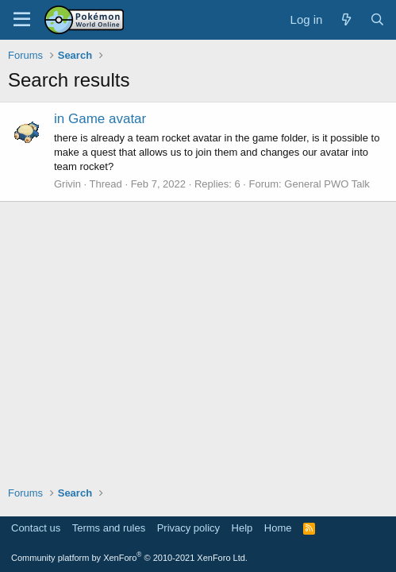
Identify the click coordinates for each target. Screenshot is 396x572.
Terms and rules (108, 528)
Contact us (35, 528)
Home (278, 528)
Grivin (67, 184)
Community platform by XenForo (129, 557)
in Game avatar (100, 118)
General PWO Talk (326, 184)
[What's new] (345, 19)
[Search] (377, 19)
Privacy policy (188, 528)
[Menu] (21, 20)
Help (242, 528)
